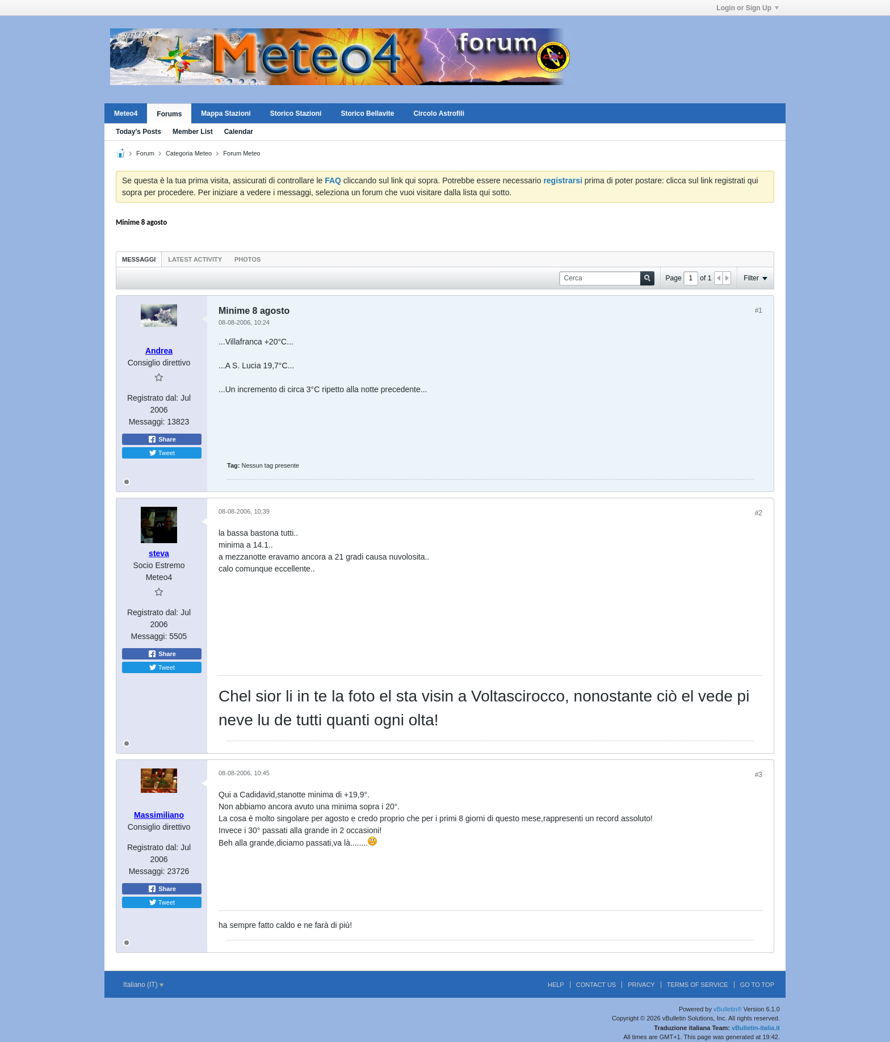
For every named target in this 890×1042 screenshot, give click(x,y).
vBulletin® (727, 1009)
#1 (758, 310)
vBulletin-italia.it (756, 1027)
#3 (758, 775)
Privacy (641, 984)
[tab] (139, 259)
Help (556, 984)
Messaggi (139, 259)
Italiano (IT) (143, 985)
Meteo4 (125, 113)
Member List (193, 132)
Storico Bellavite (367, 113)
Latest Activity (195, 259)
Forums (169, 114)
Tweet (162, 453)
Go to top (757, 984)
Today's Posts (138, 132)
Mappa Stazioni (225, 113)
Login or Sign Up (747, 8)
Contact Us (596, 984)
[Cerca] (606, 278)
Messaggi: (147, 421)
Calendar (238, 132)
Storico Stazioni (296, 113)
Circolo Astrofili (438, 113)
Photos (247, 259)
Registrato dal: (152, 397)
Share (162, 439)
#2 (758, 513)
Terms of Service (697, 984)
